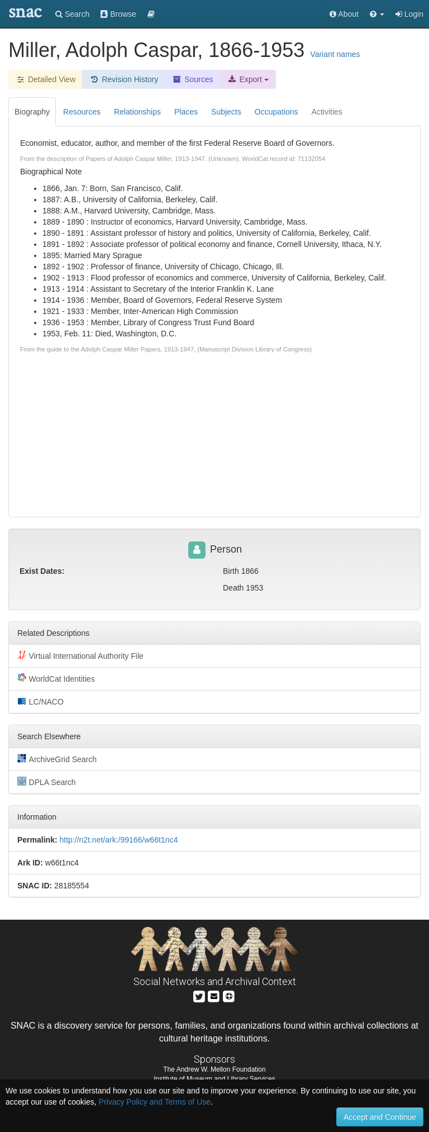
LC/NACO (40, 701)
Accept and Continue (380, 1116)
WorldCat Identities (56, 678)
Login (409, 13)
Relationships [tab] (137, 111)
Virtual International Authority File (80, 655)
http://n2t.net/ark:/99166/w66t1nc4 (118, 839)
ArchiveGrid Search (57, 759)
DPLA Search (46, 782)
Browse (118, 13)
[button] (377, 14)
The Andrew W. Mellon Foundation (214, 1069)
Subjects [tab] (226, 111)
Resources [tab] (82, 111)
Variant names (335, 54)
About (344, 13)
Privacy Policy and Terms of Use (155, 1101)
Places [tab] (186, 111)
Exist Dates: (42, 571)
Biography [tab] (32, 111)
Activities (327, 111)
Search (72, 13)
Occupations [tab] (276, 111)
